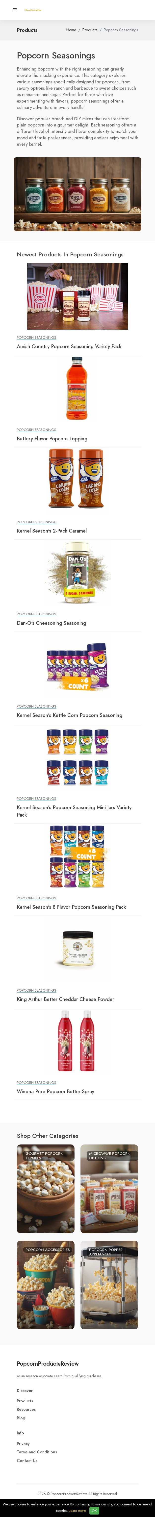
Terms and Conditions (37, 1452)
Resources (26, 1409)
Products (90, 30)
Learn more (77, 1510)
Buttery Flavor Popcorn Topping (52, 438)
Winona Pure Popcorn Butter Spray (55, 1091)
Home (71, 30)
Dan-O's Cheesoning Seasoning (51, 623)
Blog (21, 1418)
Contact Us (27, 1460)
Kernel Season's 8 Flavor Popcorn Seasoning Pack (71, 907)
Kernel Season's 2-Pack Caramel (52, 530)
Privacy (23, 1443)
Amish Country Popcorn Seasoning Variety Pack (69, 346)
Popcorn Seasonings (36, 337)
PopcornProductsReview (47, 1363)
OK (94, 1510)
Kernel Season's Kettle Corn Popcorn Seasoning (69, 715)
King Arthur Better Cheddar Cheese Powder (65, 999)
